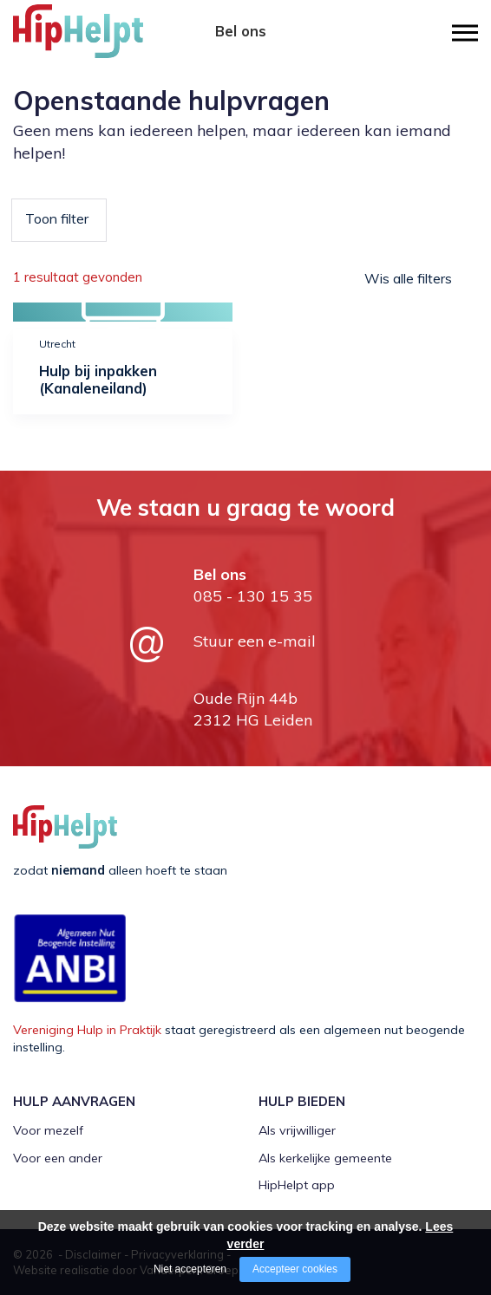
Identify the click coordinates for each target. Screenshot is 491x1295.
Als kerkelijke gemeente (325, 1158)
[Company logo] (100, 39)
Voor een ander (57, 1158)
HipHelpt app (297, 1185)
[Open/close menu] (465, 32)
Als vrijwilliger (297, 1130)
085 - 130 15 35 (240, 50)
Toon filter (56, 218)
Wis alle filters (408, 278)
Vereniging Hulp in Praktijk (87, 1030)
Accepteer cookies (294, 1269)
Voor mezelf (48, 1130)
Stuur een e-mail (254, 641)
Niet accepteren (190, 1269)
